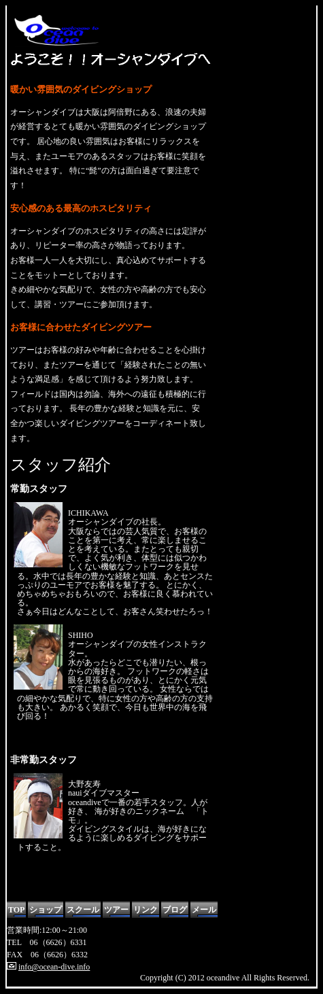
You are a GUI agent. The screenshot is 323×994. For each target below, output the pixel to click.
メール (204, 910)
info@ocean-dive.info (54, 967)
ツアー (116, 910)
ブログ (175, 910)
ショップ (45, 910)
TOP (16, 910)
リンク (145, 910)
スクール (83, 910)
